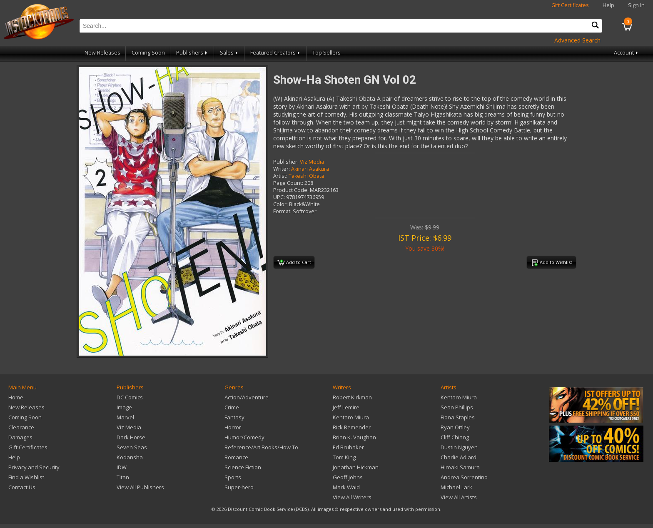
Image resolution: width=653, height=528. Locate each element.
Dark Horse (131, 437)
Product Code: (291, 190)
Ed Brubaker (348, 447)
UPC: (279, 197)
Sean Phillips (457, 407)
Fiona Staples (458, 417)
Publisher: (286, 161)
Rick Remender (352, 427)
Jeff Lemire (346, 407)
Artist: (280, 175)
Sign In (636, 5)
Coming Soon (148, 52)
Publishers (192, 52)
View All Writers (352, 497)
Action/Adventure (246, 397)
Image (124, 407)
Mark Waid (346, 487)
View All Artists (459, 497)
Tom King (344, 457)
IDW (122, 467)
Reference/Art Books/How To (261, 447)
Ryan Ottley (455, 427)
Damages (20, 437)
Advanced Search (577, 40)
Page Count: (288, 183)
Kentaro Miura (351, 417)
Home (15, 397)
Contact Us (21, 487)
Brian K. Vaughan (354, 437)
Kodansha (130, 457)
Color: (280, 204)
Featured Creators (275, 52)
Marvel (125, 417)
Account (626, 52)
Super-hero (239, 487)
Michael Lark (456, 487)
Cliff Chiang (455, 437)
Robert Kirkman (352, 397)
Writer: (281, 168)
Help (608, 5)
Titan (123, 477)
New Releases (102, 52)
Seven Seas (132, 447)
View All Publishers (140, 487)
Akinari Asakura (310, 168)
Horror (232, 427)
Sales (229, 52)
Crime (231, 407)
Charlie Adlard (458, 457)
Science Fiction (242, 467)
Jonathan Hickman (356, 467)
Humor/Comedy (244, 437)
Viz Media (312, 161)
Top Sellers (326, 52)
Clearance (21, 427)
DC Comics (130, 397)
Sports (232, 477)
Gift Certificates (570, 5)
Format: (282, 211)
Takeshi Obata (306, 175)
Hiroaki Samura (460, 467)
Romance (236, 457)
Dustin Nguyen (459, 447)
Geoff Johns (348, 477)
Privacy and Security (34, 467)
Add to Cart (294, 262)
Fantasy (234, 417)
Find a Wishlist (26, 477)
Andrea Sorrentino (464, 477)
